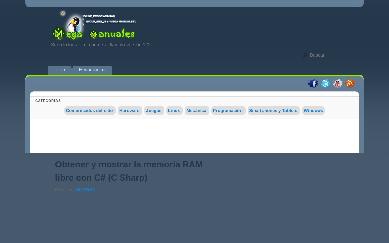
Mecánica (196, 110)
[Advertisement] (194, 138)
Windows (313, 110)
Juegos (154, 110)
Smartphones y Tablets (273, 110)
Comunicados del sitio (89, 110)
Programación (228, 110)
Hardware (129, 110)
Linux (174, 110)
